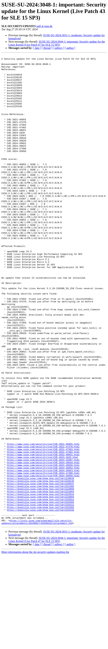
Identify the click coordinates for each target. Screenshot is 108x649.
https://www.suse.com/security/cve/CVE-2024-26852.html (43, 550)
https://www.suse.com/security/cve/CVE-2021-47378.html (43, 525)
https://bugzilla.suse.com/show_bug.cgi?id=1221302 (40, 572)
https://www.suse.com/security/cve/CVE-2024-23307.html (43, 541)
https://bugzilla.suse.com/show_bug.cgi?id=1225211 (40, 594)
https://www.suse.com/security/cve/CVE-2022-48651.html (43, 534)
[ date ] (37, 47)
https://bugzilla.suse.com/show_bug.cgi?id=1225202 (40, 591)
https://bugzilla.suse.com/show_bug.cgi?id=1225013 (40, 588)
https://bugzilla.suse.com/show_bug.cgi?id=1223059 (40, 575)
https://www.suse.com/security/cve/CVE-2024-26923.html (43, 553)
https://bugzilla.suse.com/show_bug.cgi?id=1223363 (40, 579)
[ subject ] (58, 47)
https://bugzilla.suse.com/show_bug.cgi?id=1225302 (40, 598)
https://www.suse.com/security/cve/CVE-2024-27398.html (43, 556)
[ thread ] (47, 47)
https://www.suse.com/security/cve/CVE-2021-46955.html (43, 522)
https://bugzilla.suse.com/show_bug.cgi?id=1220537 (40, 569)
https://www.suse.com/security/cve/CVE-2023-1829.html (42, 537)
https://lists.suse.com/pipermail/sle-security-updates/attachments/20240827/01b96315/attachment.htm (37, 615)
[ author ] (70, 47)
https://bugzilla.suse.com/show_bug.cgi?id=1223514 (40, 582)
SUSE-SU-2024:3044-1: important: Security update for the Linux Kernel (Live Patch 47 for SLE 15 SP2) (56, 43)
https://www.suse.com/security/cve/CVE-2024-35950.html (43, 560)
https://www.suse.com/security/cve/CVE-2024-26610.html (43, 544)
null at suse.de (45, 26)
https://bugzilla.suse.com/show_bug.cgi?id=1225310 (40, 601)
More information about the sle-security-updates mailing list (35, 645)
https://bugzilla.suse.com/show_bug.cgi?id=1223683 (40, 585)
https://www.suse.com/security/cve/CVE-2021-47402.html (43, 531)
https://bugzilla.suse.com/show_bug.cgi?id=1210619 (40, 563)
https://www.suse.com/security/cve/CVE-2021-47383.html (43, 528)
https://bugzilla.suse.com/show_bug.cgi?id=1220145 (40, 566)
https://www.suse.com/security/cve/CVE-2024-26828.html (43, 547)
